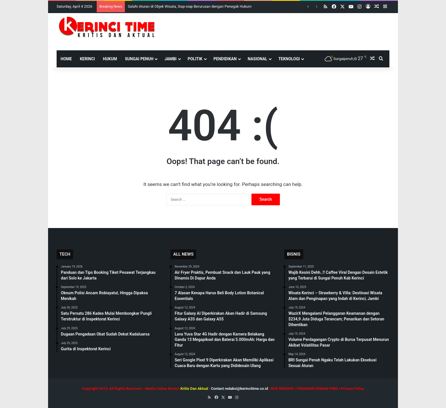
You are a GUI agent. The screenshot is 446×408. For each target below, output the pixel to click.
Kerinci (87, 59)
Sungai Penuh (139, 59)
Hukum (110, 59)
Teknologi (289, 59)
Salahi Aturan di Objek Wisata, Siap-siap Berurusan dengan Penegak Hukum (189, 6)
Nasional (257, 59)
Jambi (170, 59)
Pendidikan (225, 59)
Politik (195, 59)
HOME (66, 59)
